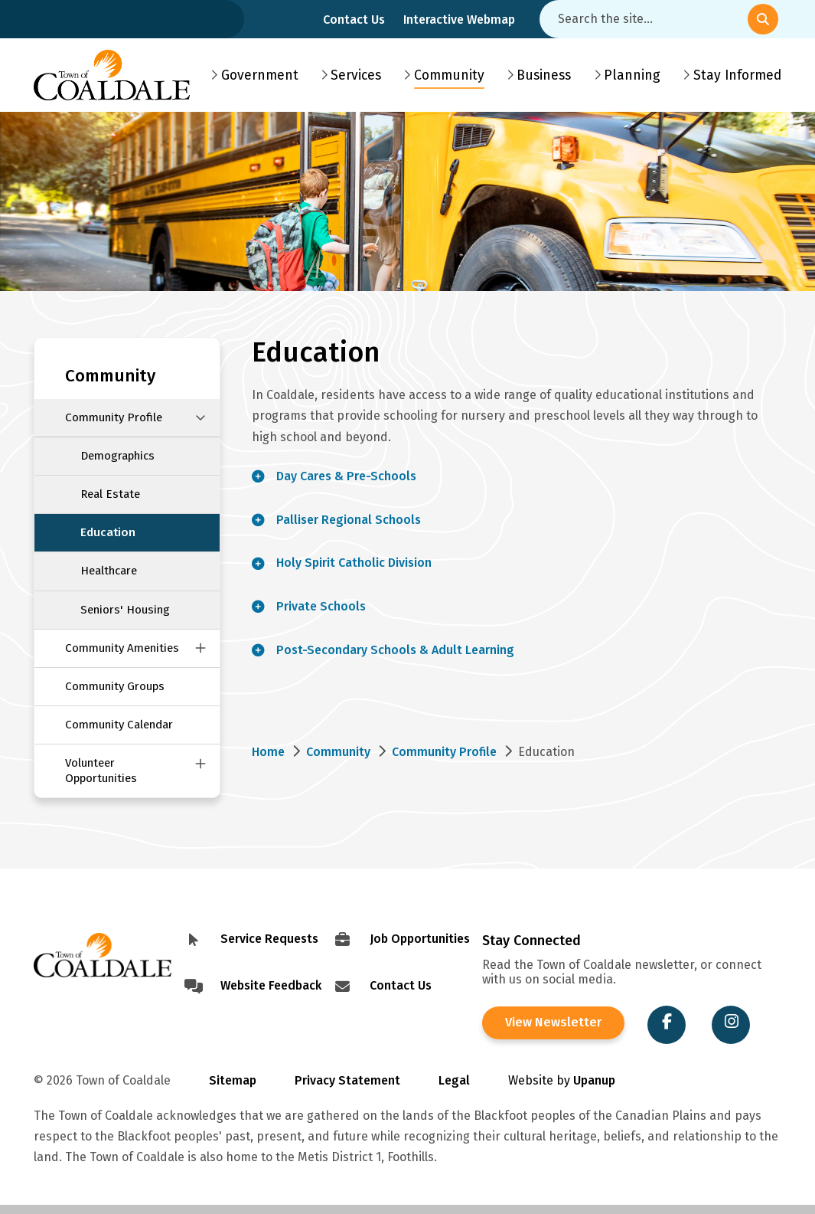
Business (544, 75)
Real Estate (110, 494)
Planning (632, 75)
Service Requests (269, 938)
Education (107, 532)
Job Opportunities (420, 938)
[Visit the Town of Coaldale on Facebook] (662, 1025)
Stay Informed (737, 75)
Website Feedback (270, 985)
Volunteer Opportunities (101, 770)
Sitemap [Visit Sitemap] (232, 1080)
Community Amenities (122, 648)
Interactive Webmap (459, 19)
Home (268, 751)
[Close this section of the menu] (200, 418)
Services (356, 75)
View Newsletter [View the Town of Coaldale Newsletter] (551, 1023)
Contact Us (354, 19)
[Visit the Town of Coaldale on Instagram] (726, 1025)
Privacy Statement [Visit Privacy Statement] (347, 1080)
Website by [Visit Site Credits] (561, 1080)
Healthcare (108, 571)
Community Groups (115, 686)
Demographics (117, 456)
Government (259, 75)
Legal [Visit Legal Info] (454, 1080)
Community (449, 75)
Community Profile (113, 417)
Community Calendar (119, 724)
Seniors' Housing (125, 610)
